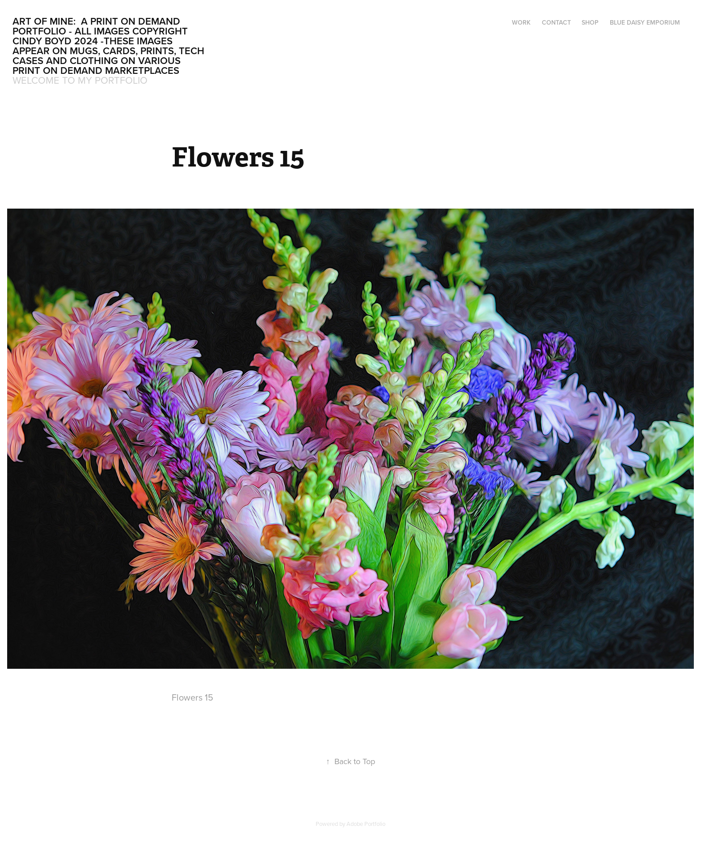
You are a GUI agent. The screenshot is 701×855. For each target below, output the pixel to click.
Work (521, 22)
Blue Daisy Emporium (645, 22)
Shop (590, 22)
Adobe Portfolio (365, 824)
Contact (556, 22)
